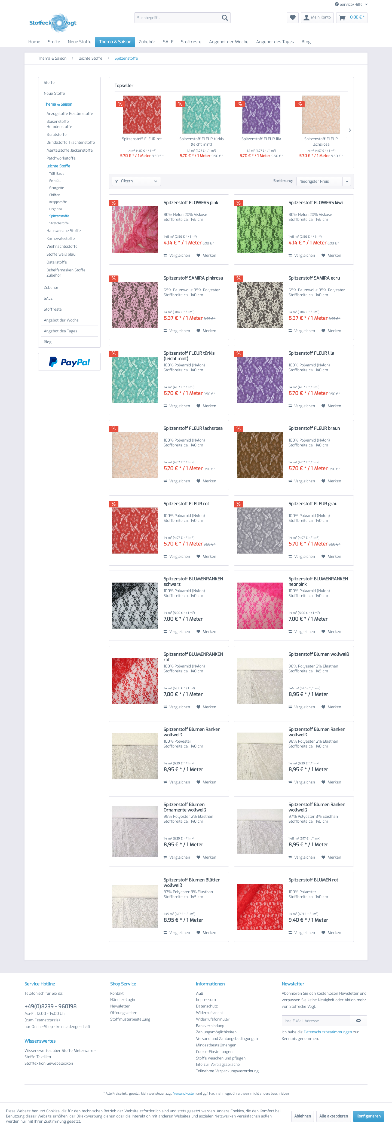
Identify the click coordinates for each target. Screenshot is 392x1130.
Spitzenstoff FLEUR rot (142, 139)
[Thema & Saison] (115, 42)
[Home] (34, 42)
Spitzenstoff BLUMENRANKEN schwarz (193, 581)
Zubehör (51, 287)
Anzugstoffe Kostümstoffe (70, 113)
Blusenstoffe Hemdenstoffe (59, 124)
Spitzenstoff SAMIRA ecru (314, 278)
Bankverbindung (210, 1025)
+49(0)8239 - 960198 (50, 1006)
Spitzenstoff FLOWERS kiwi (316, 203)
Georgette (56, 188)
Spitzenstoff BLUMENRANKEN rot (193, 657)
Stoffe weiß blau (61, 254)
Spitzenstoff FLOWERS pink (191, 203)
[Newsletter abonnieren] (358, 1020)
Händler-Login (122, 999)
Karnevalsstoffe (61, 238)
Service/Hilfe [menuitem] (349, 4)
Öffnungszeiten (123, 1012)
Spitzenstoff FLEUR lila (261, 139)
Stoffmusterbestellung (130, 1019)
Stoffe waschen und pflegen (221, 1058)
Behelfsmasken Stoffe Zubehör (66, 273)
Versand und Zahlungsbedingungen (227, 1038)
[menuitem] (182, 17)
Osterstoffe (57, 262)
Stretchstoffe (59, 223)
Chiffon (54, 195)
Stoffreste (53, 309)
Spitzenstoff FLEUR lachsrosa (321, 141)
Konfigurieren (369, 1116)
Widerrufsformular (212, 1019)
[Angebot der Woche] (228, 42)
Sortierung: (283, 180)
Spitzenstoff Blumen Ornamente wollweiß (185, 807)
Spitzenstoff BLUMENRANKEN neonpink (318, 581)
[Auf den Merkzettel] (206, 255)
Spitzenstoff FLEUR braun (314, 428)
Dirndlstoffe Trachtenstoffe (71, 142)
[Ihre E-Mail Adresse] (316, 1020)
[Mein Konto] (317, 17)
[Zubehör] (147, 42)
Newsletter (120, 1006)
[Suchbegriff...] (182, 17)
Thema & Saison (58, 104)
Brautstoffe (57, 134)
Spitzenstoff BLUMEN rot (313, 880)
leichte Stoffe (58, 166)
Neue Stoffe (54, 93)
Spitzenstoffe (59, 216)
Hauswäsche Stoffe (64, 230)
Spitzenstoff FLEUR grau (313, 504)
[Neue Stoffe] (79, 42)
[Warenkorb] (351, 17)
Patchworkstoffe (61, 158)
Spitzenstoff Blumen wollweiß (319, 654)
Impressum (206, 999)
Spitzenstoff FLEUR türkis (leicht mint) (201, 141)
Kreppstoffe (58, 202)
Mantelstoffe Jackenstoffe (70, 150)
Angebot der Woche (61, 320)
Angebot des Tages (60, 331)
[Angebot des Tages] (275, 42)
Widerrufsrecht (209, 1012)
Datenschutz (207, 1006)
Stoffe (49, 82)
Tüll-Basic (56, 174)
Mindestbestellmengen (216, 1045)
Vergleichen (177, 255)
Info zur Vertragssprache (218, 1064)
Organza (55, 209)
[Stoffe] (54, 42)
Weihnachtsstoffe (62, 246)
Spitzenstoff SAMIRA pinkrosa (193, 278)
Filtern (124, 181)
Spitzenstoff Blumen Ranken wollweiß (192, 732)
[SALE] (168, 42)
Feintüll (55, 181)
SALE (48, 298)
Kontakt (117, 993)
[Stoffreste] (191, 42)
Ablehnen (302, 1116)
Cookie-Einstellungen (214, 1051)
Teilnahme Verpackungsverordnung (227, 1071)
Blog (47, 342)
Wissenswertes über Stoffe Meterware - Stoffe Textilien (60, 1054)
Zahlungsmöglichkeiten (216, 1032)
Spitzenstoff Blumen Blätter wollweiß (192, 882)
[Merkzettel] (293, 17)
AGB (199, 993)
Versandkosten (184, 1093)
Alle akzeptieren (333, 1116)
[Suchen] (225, 17)
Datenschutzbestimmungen (328, 1032)
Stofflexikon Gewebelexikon (48, 1063)
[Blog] (306, 42)
